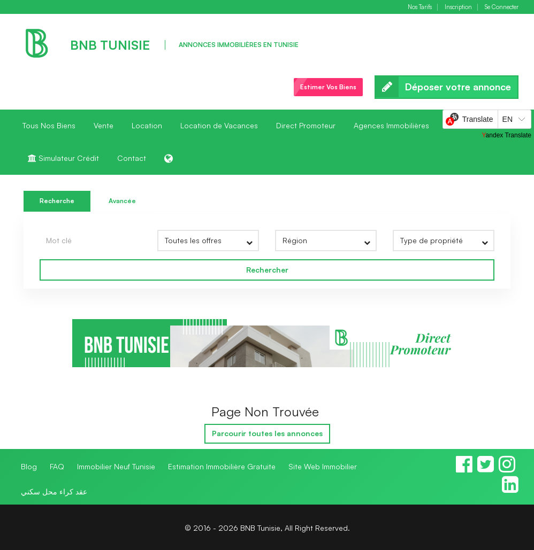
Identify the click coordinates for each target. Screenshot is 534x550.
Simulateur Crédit (63, 157)
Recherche (57, 201)
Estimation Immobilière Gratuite (222, 466)
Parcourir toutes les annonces (267, 433)
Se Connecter (501, 7)
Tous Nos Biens (48, 125)
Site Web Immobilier (322, 466)
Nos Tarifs (420, 7)
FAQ (57, 466)
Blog (29, 466)
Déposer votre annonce (446, 87)
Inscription (458, 7)
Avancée (122, 201)
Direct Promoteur (305, 125)
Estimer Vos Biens (328, 87)
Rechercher (267, 269)
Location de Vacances (219, 125)
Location (147, 125)
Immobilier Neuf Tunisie (116, 466)
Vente (103, 125)
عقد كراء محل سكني (54, 491)
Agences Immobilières (391, 125)
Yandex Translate (506, 135)
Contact (131, 157)
